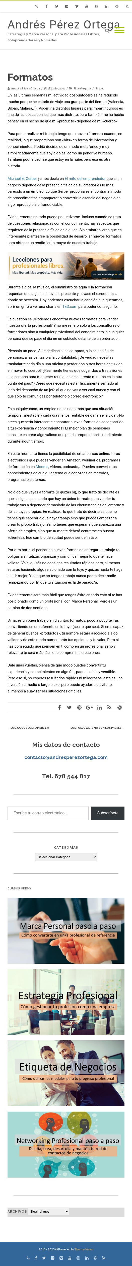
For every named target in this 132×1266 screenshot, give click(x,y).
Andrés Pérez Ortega (64, 24)
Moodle (42, 466)
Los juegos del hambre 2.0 (28, 727)
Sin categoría (82, 88)
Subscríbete (107, 813)
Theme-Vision (84, 1249)
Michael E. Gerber (22, 178)
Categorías (66, 847)
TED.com (69, 306)
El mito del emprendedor (85, 178)
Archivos (17, 1211)
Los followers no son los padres (97, 727)
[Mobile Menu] (119, 30)
